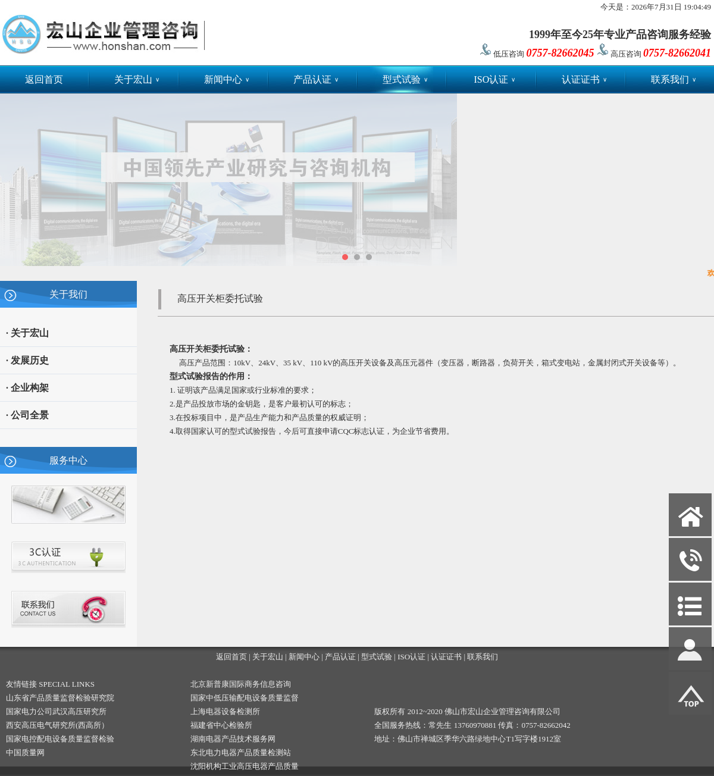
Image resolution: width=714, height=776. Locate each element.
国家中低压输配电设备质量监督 (244, 697)
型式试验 (405, 79)
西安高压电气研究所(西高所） (57, 725)
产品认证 (316, 79)
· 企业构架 (27, 388)
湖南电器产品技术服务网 (232, 738)
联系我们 (673, 79)
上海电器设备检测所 (225, 711)
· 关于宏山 (27, 333)
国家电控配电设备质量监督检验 (60, 738)
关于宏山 (136, 79)
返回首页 (44, 79)
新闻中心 (226, 79)
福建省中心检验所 (221, 725)
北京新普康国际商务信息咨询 (240, 684)
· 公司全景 (27, 415)
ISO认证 (494, 79)
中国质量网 (25, 752)
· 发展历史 (27, 360)
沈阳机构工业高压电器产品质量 (244, 766)
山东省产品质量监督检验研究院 (60, 697)
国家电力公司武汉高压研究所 (56, 711)
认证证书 (584, 79)
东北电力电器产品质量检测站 (240, 752)
